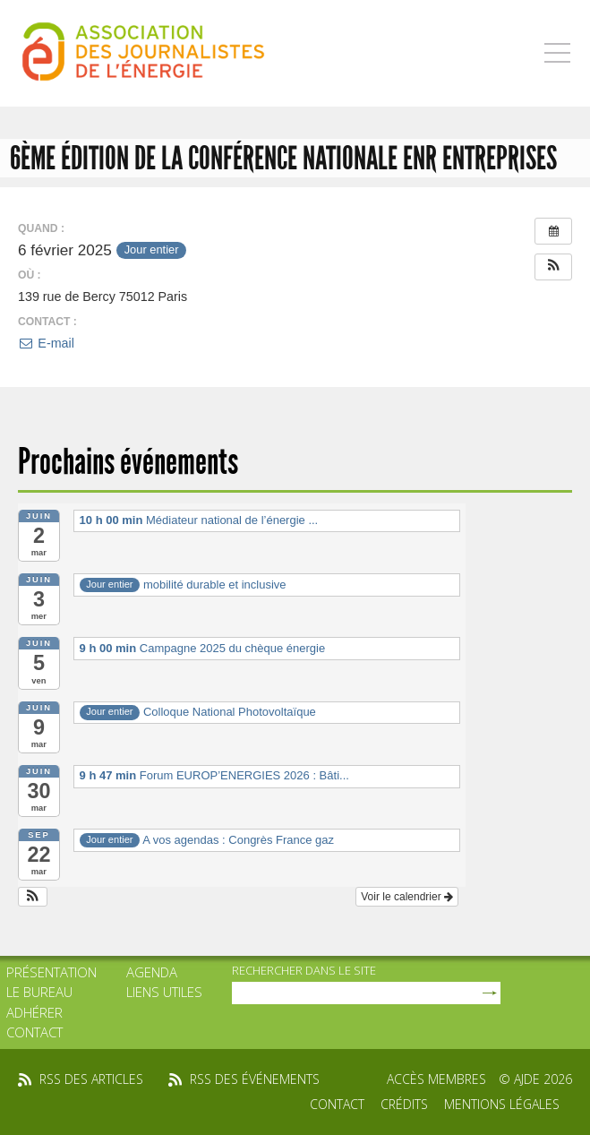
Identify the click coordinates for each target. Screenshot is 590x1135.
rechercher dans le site (304, 970)
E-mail (46, 343)
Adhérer (34, 1012)
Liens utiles (164, 992)
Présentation (51, 972)
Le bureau (39, 992)
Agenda (151, 972)
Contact (34, 1032)
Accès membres (436, 1079)
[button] (553, 266)
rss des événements (255, 1079)
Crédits (404, 1104)
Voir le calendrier (407, 896)
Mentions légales (502, 1104)
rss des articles (91, 1079)
